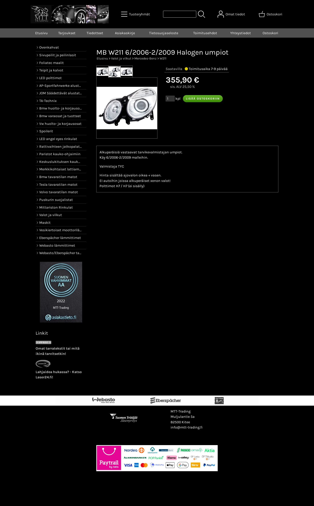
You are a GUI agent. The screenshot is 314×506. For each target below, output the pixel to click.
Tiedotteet (95, 33)
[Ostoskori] (270, 14)
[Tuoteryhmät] (136, 14)
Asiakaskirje (125, 33)
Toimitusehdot (205, 33)
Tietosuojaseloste (163, 33)
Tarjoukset (66, 33)
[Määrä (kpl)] (170, 98)
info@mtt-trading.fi (187, 427)
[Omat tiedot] (231, 14)
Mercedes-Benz (145, 58)
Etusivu (41, 33)
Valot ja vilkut (121, 58)
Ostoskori (270, 33)
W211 (163, 58)
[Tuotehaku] (179, 14)
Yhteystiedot (240, 33)
